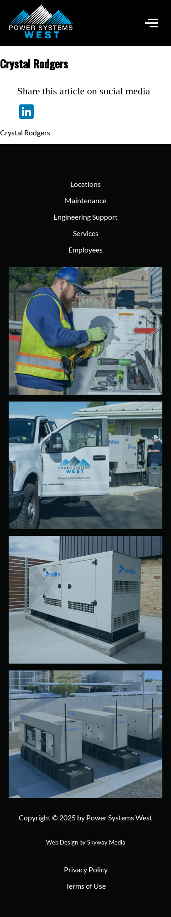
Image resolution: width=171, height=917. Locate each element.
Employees (85, 249)
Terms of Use (86, 885)
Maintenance (85, 200)
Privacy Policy (86, 869)
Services (85, 233)
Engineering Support (85, 216)
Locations (85, 184)
